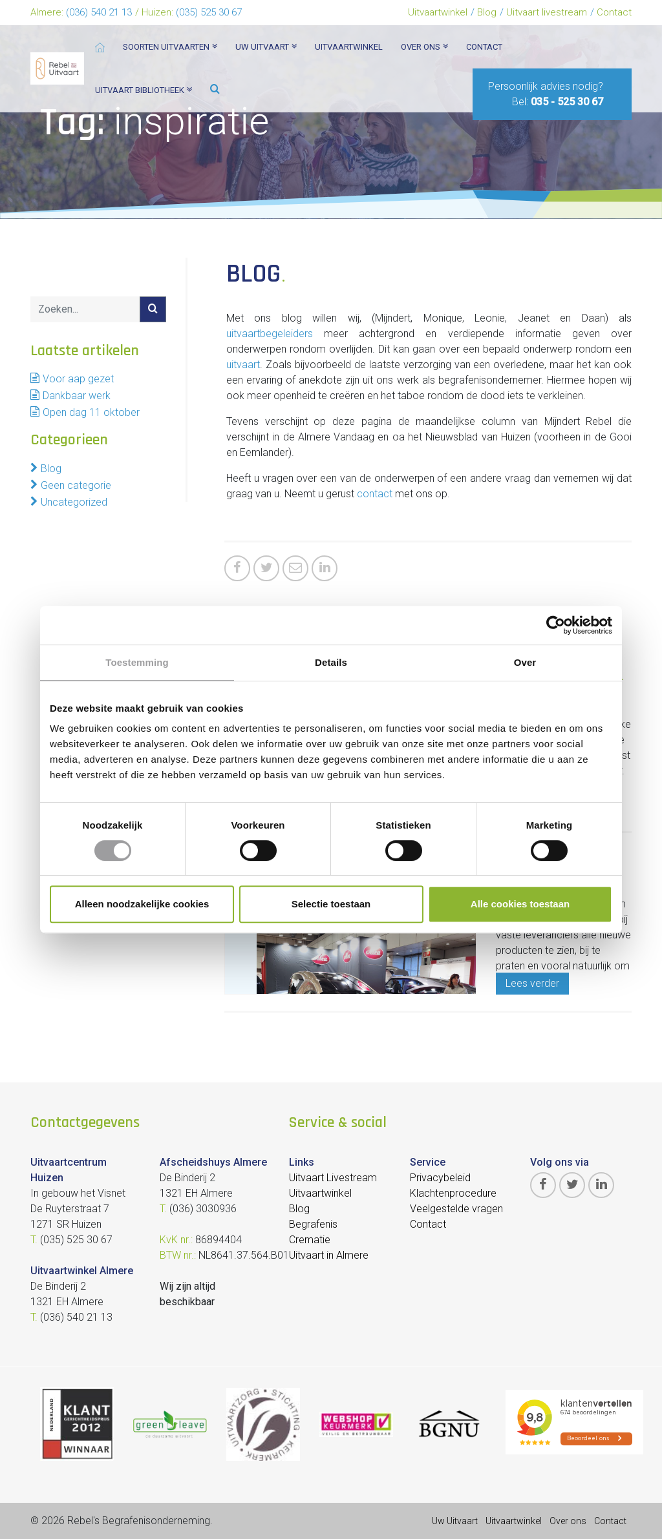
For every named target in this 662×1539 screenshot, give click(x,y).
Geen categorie (76, 485)
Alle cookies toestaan (520, 903)
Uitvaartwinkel (437, 12)
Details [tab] (331, 662)
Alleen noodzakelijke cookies (142, 903)
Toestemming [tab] (137, 662)
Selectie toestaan (331, 903)
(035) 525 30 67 (209, 12)
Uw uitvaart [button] (266, 47)
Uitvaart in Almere (328, 1255)
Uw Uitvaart (455, 1521)
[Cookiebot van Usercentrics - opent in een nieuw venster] (555, 625)
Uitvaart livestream (546, 12)
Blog (486, 12)
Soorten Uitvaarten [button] (170, 47)
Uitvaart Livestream (333, 1178)
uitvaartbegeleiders (269, 333)
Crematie (309, 1240)
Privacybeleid (440, 1178)
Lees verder (532, 983)
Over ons (568, 1521)
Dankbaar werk (77, 395)
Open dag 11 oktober (91, 412)
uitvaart (243, 364)
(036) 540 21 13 (99, 12)
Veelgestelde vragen (456, 1209)
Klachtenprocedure (453, 1193)
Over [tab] (525, 662)
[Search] (85, 309)
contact (374, 494)
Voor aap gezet (78, 379)
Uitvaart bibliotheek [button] (143, 90)
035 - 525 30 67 (567, 102)
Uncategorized (74, 502)
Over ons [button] (424, 47)
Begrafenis (313, 1224)
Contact (614, 12)
